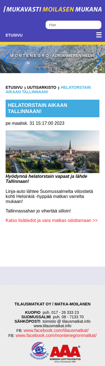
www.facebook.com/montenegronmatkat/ (56, 335)
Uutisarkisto (41, 87)
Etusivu (14, 35)
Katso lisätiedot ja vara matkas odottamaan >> (52, 220)
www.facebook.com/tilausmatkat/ (56, 330)
